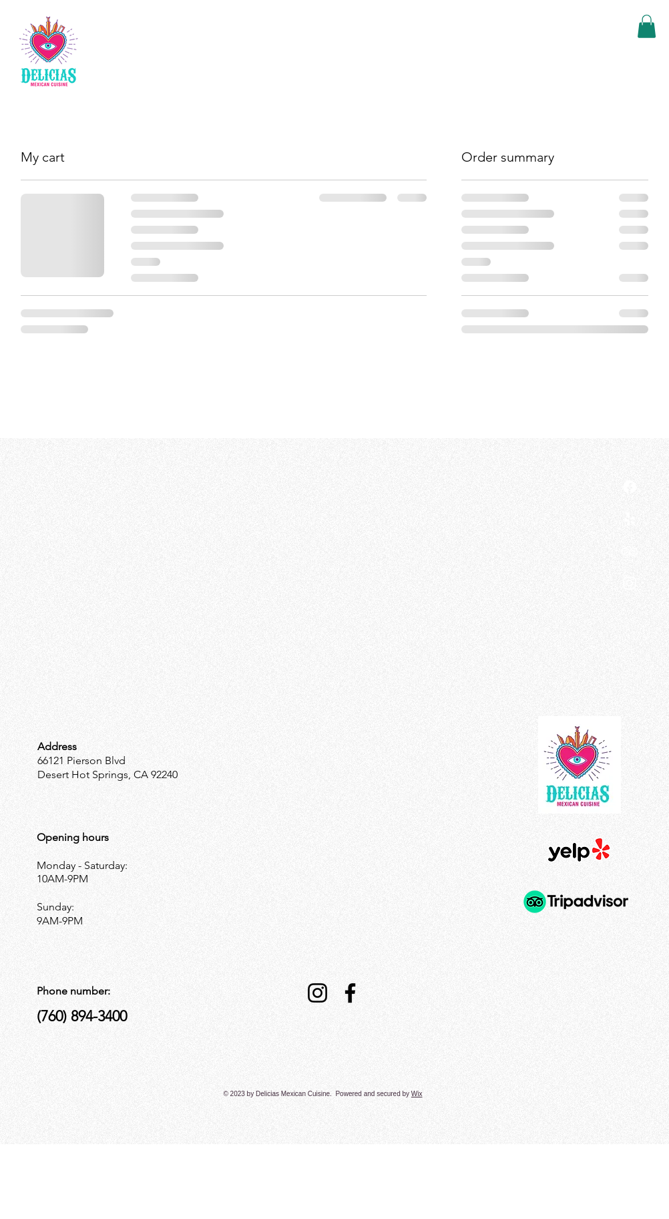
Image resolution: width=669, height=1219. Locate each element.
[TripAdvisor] (629, 551)
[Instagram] (629, 583)
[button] (646, 26)
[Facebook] (350, 993)
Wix (417, 1093)
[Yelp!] (629, 519)
